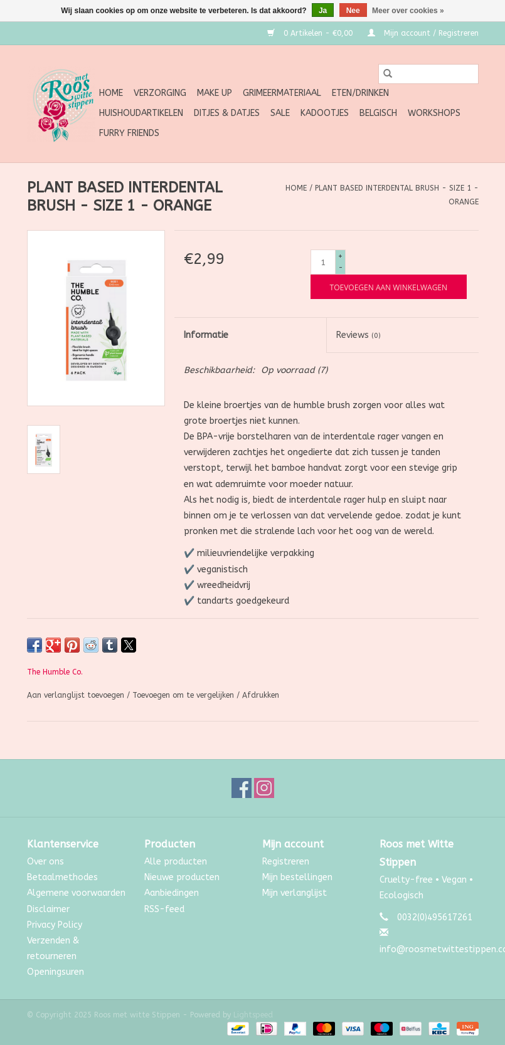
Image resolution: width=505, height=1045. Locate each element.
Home (111, 93)
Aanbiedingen (171, 893)
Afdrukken (260, 695)
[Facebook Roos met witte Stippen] (241, 788)
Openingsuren (55, 972)
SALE (280, 113)
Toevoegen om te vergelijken (184, 695)
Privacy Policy (54, 925)
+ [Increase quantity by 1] (340, 256)
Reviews (358, 335)
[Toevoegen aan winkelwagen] (389, 287)
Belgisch (378, 113)
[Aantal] (323, 262)
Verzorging (160, 93)
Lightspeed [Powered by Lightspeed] (253, 1015)
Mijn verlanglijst (294, 893)
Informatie (206, 335)
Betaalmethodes (62, 877)
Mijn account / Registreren (423, 33)
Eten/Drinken (360, 93)
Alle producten (175, 861)
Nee (353, 10)
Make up (214, 93)
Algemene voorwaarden (76, 893)
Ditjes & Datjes (227, 113)
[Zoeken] (428, 74)
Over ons (45, 861)
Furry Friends (129, 133)
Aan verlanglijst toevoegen (77, 695)
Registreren (285, 861)
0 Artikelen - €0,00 (311, 33)
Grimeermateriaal (282, 93)
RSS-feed (164, 909)
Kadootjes (324, 113)
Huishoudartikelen (141, 113)
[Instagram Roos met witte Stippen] (264, 788)
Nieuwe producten (182, 877)
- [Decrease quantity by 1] (340, 267)
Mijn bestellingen (297, 877)
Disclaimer (48, 909)
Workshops (434, 113)
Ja (323, 10)
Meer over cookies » (408, 10)
